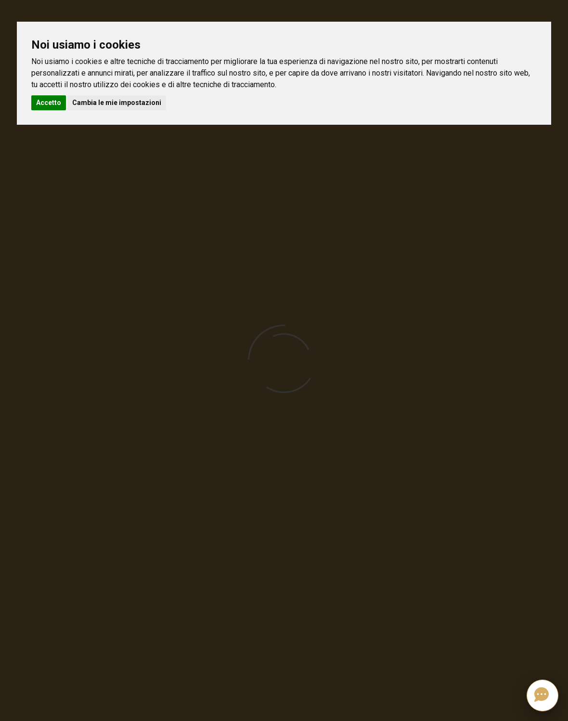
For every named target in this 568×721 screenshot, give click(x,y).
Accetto (48, 102)
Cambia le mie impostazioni (116, 102)
